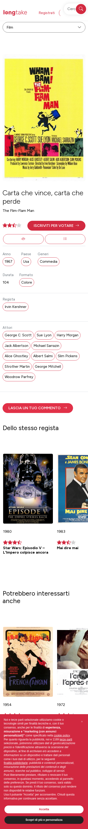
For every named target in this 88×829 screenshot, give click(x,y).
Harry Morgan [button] (67, 335)
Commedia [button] (48, 261)
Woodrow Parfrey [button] (19, 377)
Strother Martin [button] (17, 366)
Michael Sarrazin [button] (46, 346)
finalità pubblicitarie (16, 763)
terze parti (66, 739)
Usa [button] (26, 261)
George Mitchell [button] (48, 366)
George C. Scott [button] (18, 335)
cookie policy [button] (62, 735)
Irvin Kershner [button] (15, 307)
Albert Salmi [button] (43, 356)
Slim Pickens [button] (67, 356)
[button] (56, 226)
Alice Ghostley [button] (16, 356)
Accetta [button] (44, 809)
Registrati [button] (47, 13)
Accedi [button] (69, 13)
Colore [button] (26, 282)
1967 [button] (8, 261)
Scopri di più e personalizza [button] (44, 819)
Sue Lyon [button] (44, 335)
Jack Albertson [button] (16, 346)
